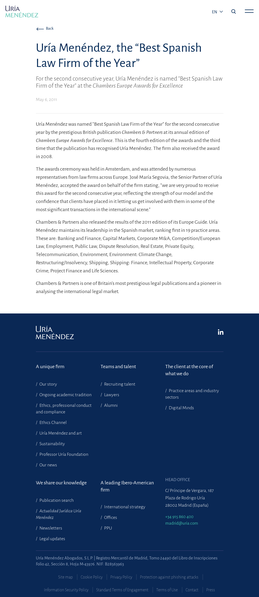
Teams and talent (118, 366)
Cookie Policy (91, 577)
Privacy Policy (121, 577)
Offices (110, 517)
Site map (65, 577)
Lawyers (111, 394)
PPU (107, 528)
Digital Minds (181, 407)
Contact (192, 590)
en (215, 12)
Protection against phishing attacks (169, 577)
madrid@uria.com (181, 523)
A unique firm (50, 366)
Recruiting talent (119, 384)
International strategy (124, 506)
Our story (48, 384)
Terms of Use (167, 590)
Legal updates (52, 538)
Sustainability (52, 443)
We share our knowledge (61, 482)
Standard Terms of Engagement (122, 590)
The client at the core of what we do (189, 370)
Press (210, 590)
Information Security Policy (66, 590)
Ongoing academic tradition (65, 394)
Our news (48, 465)
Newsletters (50, 528)
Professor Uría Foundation (63, 454)
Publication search (56, 500)
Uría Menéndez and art (60, 433)
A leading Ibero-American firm (127, 486)
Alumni (110, 405)
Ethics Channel (53, 422)
